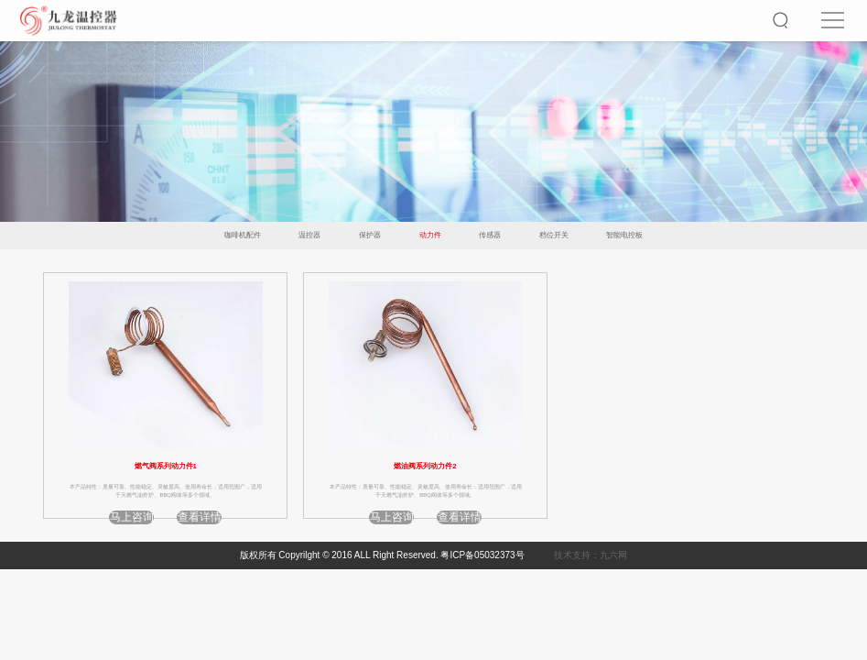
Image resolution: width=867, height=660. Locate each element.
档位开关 (554, 235)
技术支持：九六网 (590, 555)
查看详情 (200, 517)
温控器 (309, 235)
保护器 (370, 235)
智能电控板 (624, 235)
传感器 (490, 235)
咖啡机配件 (242, 235)
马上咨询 (132, 517)
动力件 (430, 235)
